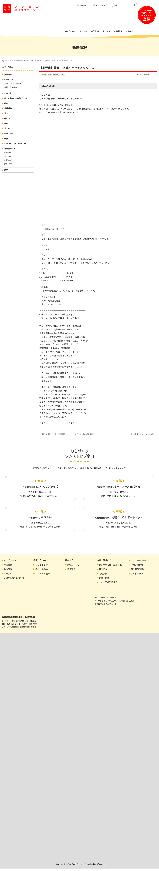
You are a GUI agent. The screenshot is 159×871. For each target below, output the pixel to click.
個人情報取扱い (138, 571)
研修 (6, 142)
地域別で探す (10, 153)
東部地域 (56, 75)
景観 (49, 75)
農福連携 (8, 74)
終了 (63, 75)
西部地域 (8, 169)
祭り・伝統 (9, 137)
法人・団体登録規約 (108, 584)
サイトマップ (101, 5)
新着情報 (8, 567)
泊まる (7, 132)
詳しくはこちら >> (118, 470)
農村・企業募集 (11, 88)
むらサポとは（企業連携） (111, 567)
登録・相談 (104, 580)
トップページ (10, 60)
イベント (8, 94)
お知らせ (8, 575)
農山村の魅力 (41, 571)
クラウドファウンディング (16, 147)
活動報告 (8, 571)
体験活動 (43, 75)
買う (6, 116)
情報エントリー (74, 567)
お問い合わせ (84, 5)
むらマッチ (9, 80)
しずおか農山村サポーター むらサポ (78, 866)
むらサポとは (41, 567)
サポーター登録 (42, 575)
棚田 (6, 105)
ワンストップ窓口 (139, 562)
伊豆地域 (8, 157)
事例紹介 (103, 571)
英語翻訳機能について (14, 580)
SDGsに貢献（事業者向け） (17, 84)
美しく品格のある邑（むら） (17, 100)
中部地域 (8, 165)
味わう (7, 121)
